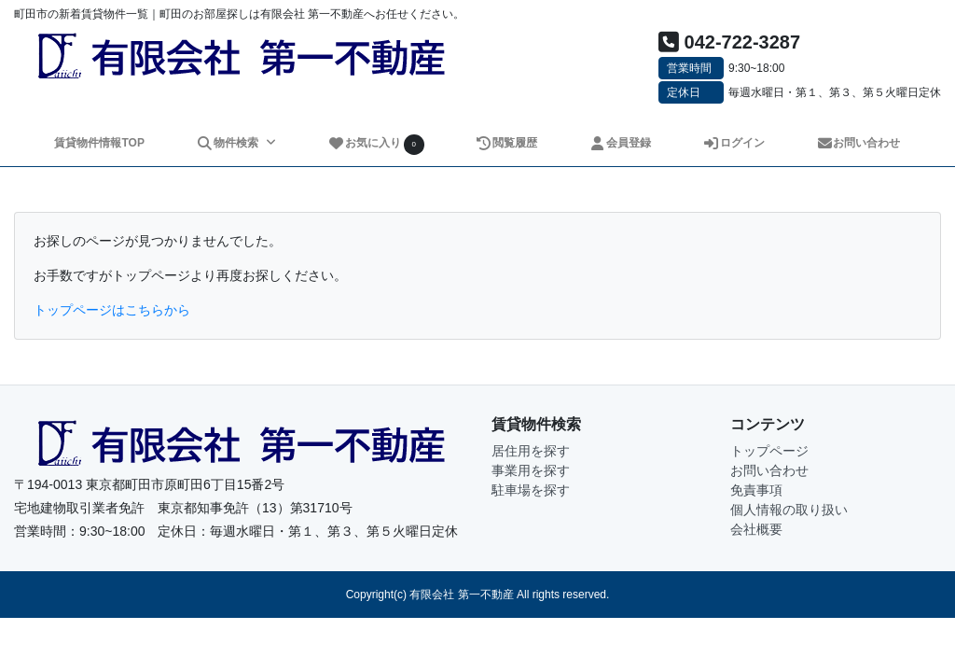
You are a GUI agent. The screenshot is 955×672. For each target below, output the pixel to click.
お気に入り (375, 144)
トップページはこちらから (112, 309)
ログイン (733, 142)
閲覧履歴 (507, 142)
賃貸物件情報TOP (99, 142)
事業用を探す (530, 470)
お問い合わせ (858, 142)
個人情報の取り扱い (789, 509)
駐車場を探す (530, 490)
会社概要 (756, 529)
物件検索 (228, 142)
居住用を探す (530, 450)
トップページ (769, 450)
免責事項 (756, 490)
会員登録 (619, 142)
